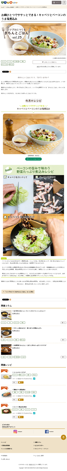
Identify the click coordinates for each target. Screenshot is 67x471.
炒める (34, 392)
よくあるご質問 (39, 455)
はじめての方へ (39, 445)
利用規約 (4, 455)
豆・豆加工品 (16, 61)
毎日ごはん (11, 64)
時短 (23, 61)
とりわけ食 (27, 392)
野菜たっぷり (21, 374)
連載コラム (38, 442)
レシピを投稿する (7, 448)
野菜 (21, 392)
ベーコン (10, 61)
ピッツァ (27, 409)
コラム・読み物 (10, 7)
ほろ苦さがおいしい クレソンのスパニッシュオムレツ (29, 311)
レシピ (4, 442)
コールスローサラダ (19, 372)
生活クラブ (33, 464)
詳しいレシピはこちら (33, 159)
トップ (2, 7)
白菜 (21, 409)
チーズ (34, 409)
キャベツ (3, 61)
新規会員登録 (6, 445)
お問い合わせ (6, 459)
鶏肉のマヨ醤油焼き (19, 389)
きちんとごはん (4, 64)
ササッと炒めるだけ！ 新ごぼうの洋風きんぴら (28, 328)
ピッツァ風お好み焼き (20, 407)
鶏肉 (15, 392)
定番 (28, 374)
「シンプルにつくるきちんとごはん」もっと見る (19, 291)
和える (34, 374)
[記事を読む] (16, 313)
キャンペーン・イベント (41, 448)
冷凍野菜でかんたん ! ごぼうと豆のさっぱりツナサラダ (30, 345)
